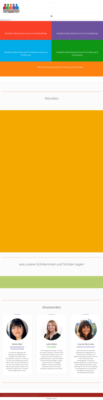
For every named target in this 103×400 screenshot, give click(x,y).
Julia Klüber (51, 344)
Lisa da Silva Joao (86, 344)
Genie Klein (17, 344)
